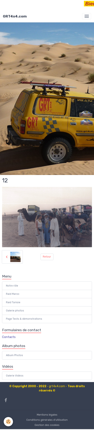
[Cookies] (8, 421)
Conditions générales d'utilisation (47, 419)
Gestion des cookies (47, 425)
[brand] (15, 16)
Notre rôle (12, 285)
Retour (47, 256)
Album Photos (14, 355)
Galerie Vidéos (14, 375)
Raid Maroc (12, 293)
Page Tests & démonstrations (24, 318)
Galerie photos (15, 310)
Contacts (9, 337)
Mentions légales (47, 414)
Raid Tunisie (13, 302)
